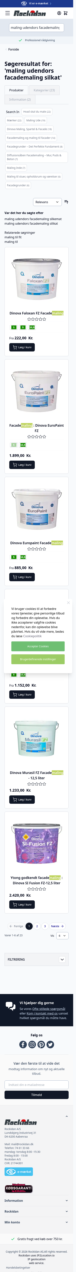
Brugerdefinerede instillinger (38, 659)
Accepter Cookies (38, 646)
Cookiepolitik (32, 636)
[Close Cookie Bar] (68, 602)
